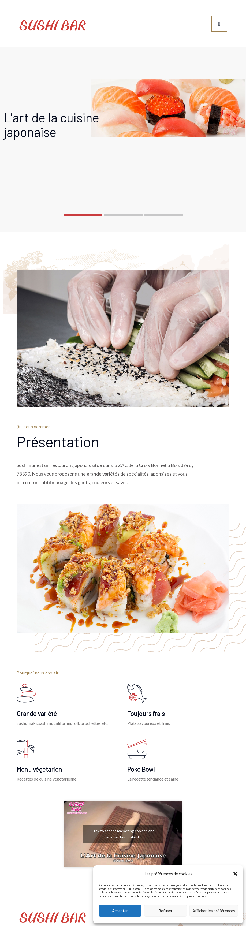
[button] (235, 873)
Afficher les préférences (213, 910)
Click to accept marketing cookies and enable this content (123, 833)
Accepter (120, 910)
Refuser (165, 910)
